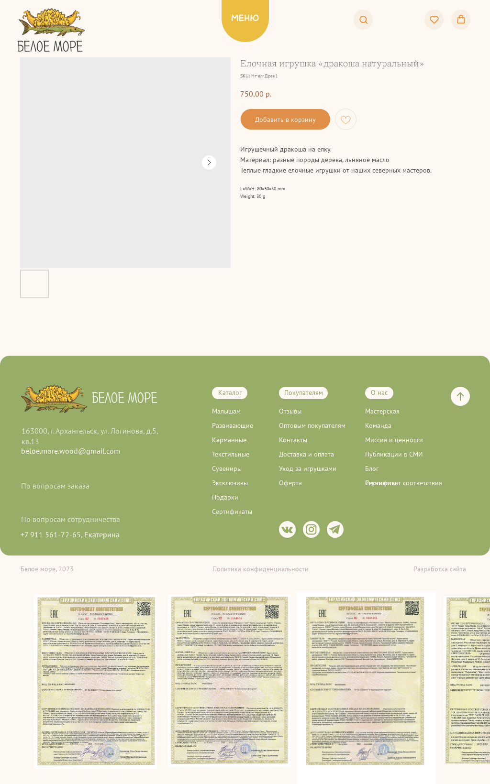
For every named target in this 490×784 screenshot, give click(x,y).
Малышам (226, 411)
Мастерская (382, 411)
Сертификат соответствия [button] (403, 483)
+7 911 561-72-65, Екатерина (70, 534)
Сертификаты (232, 511)
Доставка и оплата (306, 454)
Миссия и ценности (394, 440)
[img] (51, 46)
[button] (363, 19)
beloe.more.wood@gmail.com (70, 451)
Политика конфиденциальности (260, 569)
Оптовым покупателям (312, 425)
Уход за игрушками (307, 468)
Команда (378, 425)
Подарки (225, 497)
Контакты (293, 440)
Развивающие (232, 425)
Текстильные (230, 454)
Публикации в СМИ (394, 454)
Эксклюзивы (230, 483)
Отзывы (290, 411)
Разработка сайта (439, 569)
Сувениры (227, 468)
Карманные (229, 440)
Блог (372, 468)
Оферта (290, 483)
